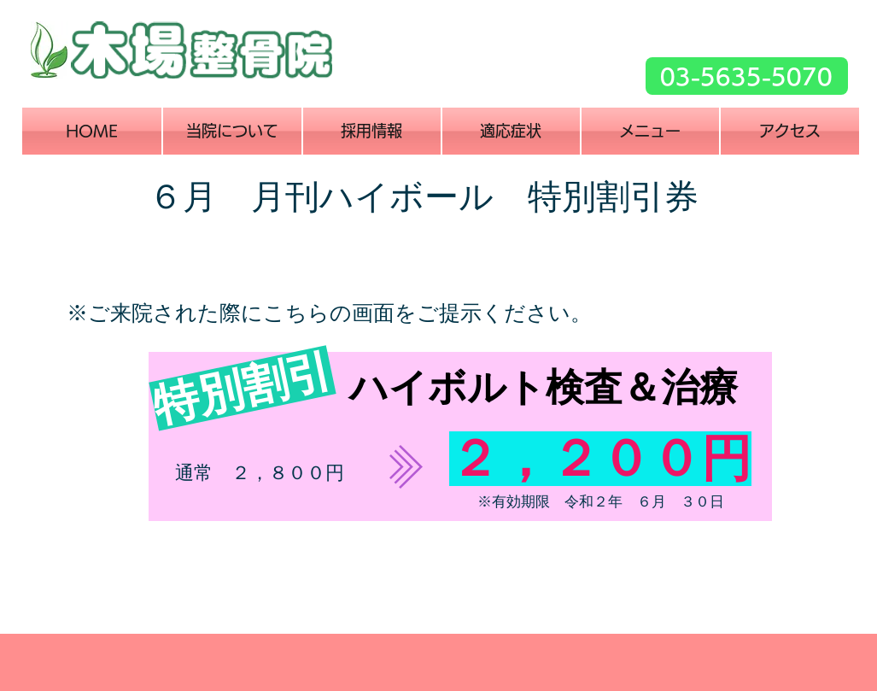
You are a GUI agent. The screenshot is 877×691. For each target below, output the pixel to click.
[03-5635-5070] (747, 76)
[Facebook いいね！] (586, 88)
